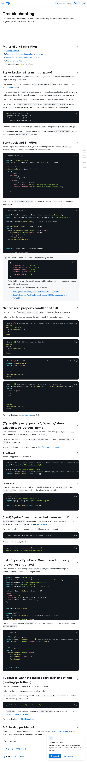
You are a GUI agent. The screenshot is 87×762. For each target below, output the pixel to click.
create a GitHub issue (59, 731)
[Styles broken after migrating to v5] (84, 152)
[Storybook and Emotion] (84, 154)
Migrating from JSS (14, 61)
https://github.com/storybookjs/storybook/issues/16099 (35, 291)
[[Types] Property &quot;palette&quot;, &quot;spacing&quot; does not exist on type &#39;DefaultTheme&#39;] (84, 157)
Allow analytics (55, 756)
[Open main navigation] (3, 3)
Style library (8, 87)
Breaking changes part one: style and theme (24, 54)
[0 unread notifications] (79, 3)
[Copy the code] (75, 113)
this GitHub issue (44, 524)
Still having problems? (20, 727)
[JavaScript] (84, 161)
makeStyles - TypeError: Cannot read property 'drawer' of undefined (36, 562)
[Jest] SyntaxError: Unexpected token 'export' (38, 517)
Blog (15, 756)
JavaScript (11, 483)
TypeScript (11, 453)
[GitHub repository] (75, 3)
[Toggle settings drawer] (84, 3)
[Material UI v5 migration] (84, 150)
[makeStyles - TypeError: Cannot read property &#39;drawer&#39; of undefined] (84, 164)
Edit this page (10, 741)
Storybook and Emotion (22, 142)
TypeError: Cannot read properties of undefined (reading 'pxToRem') (37, 680)
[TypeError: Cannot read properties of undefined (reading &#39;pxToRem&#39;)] (84, 166)
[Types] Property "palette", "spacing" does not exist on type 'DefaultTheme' (36, 425)
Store (22, 756)
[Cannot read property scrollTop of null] (84, 156)
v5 (74, 131)
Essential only (68, 756)
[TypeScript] (84, 159)
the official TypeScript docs (49, 447)
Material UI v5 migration (22, 46)
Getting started (12, 50)
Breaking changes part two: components (23, 57)
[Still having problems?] (84, 167)
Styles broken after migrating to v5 (29, 72)
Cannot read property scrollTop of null (32, 308)
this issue (29, 415)
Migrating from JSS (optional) (15, 749)
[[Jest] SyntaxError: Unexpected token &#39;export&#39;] (84, 162)
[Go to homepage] (8, 3)
